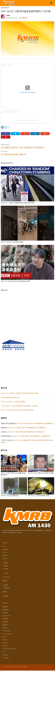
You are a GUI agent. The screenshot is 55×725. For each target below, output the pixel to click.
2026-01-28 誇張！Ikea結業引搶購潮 (13, 402)
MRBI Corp (5, 627)
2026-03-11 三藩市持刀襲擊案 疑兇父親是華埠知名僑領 (19, 393)
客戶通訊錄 (6, 588)
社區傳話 (5, 562)
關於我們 (5, 606)
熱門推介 (5, 566)
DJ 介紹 (5, 552)
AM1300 (5, 642)
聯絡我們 (5, 624)
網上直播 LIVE (6, 615)
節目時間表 (6, 549)
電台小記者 (6, 577)
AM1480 (5, 645)
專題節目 (5, 596)
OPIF (4, 651)
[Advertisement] (13, 369)
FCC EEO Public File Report (10, 648)
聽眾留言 (5, 591)
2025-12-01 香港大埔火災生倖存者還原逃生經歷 (17, 410)
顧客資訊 (5, 580)
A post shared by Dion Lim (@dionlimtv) (27, 120)
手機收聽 (5, 612)
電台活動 (5, 568)
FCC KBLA (5, 655)
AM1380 (5, 639)
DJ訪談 (6, 573)
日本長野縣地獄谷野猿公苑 (10, 397)
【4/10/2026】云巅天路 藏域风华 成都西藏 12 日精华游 (19, 406)
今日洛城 (5, 558)
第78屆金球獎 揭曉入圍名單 (13, 154)
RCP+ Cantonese (7, 633)
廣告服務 (5, 621)
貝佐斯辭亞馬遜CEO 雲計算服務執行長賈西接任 (23, 147)
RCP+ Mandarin (7, 630)
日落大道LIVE (5, 7)
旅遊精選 (5, 585)
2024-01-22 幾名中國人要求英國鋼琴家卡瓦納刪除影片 (35, 423)
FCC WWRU (6, 657)
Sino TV (5, 636)
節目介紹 (5, 555)
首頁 (4, 546)
